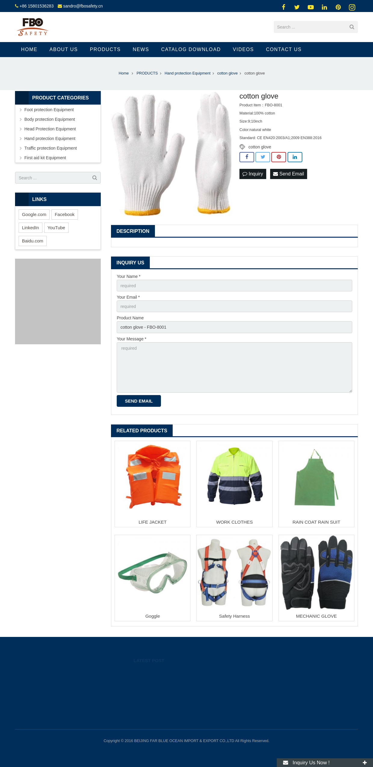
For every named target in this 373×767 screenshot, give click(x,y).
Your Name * (128, 276)
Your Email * (128, 297)
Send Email (288, 173)
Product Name (130, 317)
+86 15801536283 (37, 6)
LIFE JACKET (153, 522)
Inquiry (252, 173)
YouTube (56, 227)
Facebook (65, 214)
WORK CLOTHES (234, 522)
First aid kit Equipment (45, 157)
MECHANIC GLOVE (316, 616)
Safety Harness (234, 616)
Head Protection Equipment (50, 128)
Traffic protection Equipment (50, 148)
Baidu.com (32, 240)
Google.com (34, 214)
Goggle (152, 616)
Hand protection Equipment (50, 138)
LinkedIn (30, 227)
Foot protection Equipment (49, 109)
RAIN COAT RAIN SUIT (317, 522)
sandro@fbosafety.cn (83, 6)
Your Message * (131, 338)
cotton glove (259, 147)
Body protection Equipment (49, 119)
